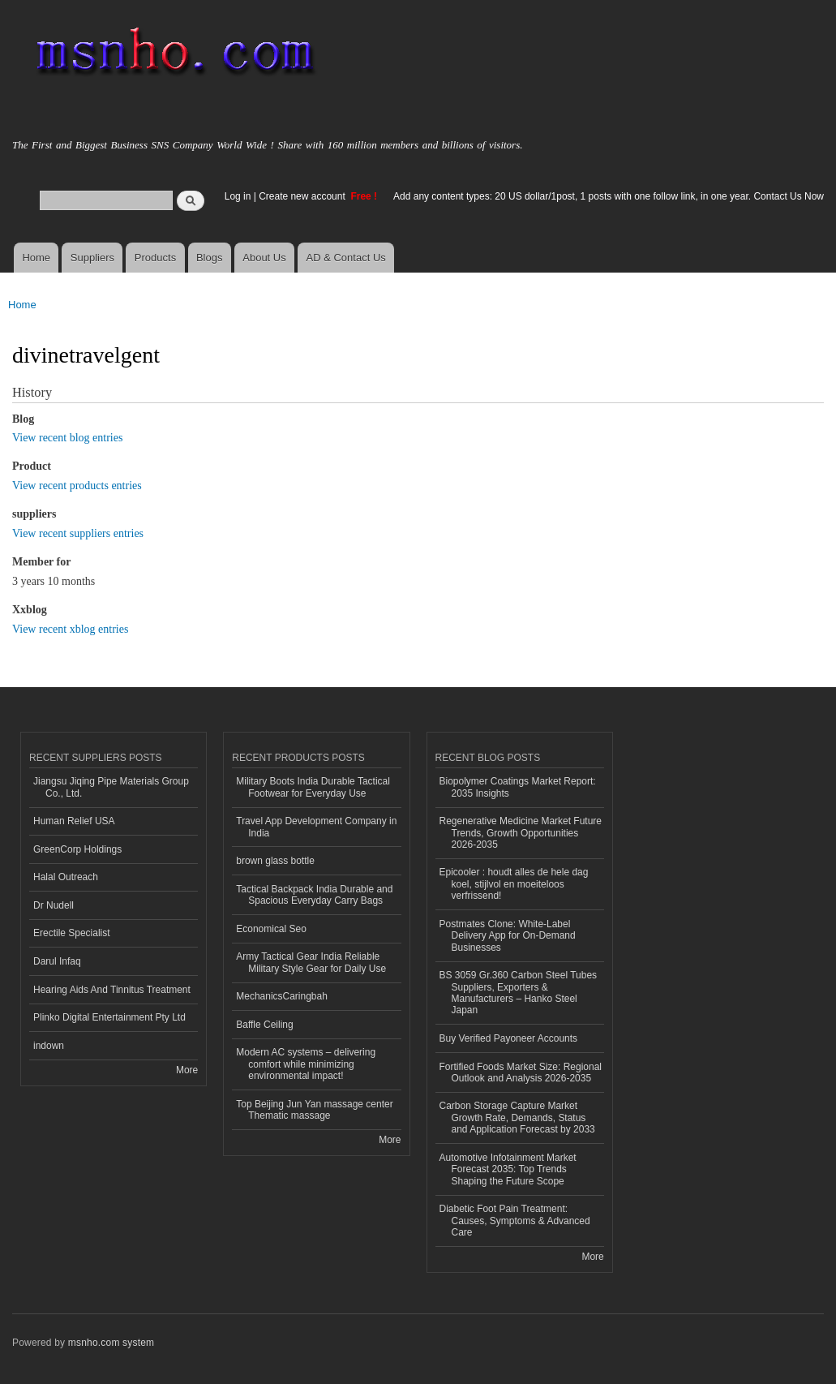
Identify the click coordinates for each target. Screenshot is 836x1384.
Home (36, 257)
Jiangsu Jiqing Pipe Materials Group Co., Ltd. (111, 787)
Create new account (303, 196)
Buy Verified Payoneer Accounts (508, 1038)
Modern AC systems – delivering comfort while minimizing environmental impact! (305, 1064)
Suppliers (92, 257)
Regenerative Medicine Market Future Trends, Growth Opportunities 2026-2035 (520, 832)
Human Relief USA (74, 821)
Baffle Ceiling (264, 1024)
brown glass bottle (275, 860)
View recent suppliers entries (78, 533)
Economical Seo (271, 929)
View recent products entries (77, 485)
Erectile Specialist (71, 933)
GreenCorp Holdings (77, 849)
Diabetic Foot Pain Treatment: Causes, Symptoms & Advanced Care (514, 1220)
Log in (238, 196)
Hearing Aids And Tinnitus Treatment (112, 989)
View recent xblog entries (70, 629)
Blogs (209, 257)
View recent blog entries (67, 438)
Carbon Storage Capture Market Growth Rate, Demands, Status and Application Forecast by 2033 (517, 1117)
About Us (263, 257)
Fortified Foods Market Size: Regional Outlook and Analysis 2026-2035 (520, 1072)
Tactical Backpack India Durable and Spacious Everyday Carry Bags (314, 894)
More (187, 1070)
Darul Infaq (57, 961)
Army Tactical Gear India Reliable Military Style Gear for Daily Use (311, 962)
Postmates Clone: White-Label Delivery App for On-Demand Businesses (507, 935)
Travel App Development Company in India (316, 826)
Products (155, 257)
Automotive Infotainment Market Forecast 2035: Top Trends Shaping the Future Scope (508, 1169)
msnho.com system (111, 1342)
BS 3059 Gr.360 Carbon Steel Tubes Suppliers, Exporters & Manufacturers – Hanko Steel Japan (518, 992)
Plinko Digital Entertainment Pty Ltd (109, 1017)
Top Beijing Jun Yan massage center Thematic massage (314, 1109)
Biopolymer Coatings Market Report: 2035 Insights (517, 787)
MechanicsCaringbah (282, 996)
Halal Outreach (65, 877)
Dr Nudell (53, 905)
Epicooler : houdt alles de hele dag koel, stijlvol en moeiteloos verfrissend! (514, 883)
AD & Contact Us (346, 257)
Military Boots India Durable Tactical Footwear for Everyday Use (313, 787)
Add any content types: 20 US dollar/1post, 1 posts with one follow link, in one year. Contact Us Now (608, 196)
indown (48, 1045)
